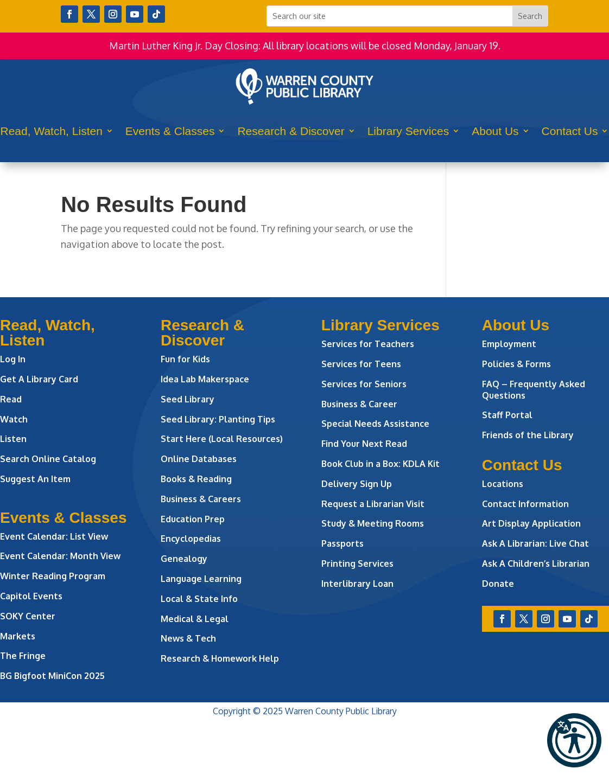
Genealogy (184, 558)
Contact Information (525, 503)
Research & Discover (290, 131)
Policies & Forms (516, 363)
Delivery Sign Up (356, 483)
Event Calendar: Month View (60, 555)
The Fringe (23, 655)
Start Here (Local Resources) (222, 438)
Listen (13, 438)
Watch (14, 419)
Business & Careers (201, 499)
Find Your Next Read (364, 443)
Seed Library (187, 399)
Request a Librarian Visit (372, 503)
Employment (509, 343)
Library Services (408, 131)
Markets (17, 636)
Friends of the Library (528, 435)
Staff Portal (507, 414)
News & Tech (188, 638)
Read (11, 399)
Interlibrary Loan (357, 583)
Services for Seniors (364, 384)
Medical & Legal (195, 618)
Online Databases (199, 458)
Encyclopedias (191, 538)
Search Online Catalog (48, 458)
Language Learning (201, 578)
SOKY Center (27, 616)
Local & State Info (199, 598)
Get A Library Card (39, 379)
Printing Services (357, 563)
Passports (342, 543)
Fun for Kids (185, 359)
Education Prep (193, 519)
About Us (495, 131)
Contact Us (570, 131)
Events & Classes (170, 131)
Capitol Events (31, 596)
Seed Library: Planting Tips (218, 419)
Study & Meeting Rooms (372, 523)
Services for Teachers (367, 343)
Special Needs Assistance (375, 423)
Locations (502, 483)
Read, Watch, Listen (52, 131)
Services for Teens (361, 363)
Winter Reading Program (53, 576)
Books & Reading (196, 478)
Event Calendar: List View (54, 536)
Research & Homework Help (220, 658)
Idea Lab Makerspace (205, 379)
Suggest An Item (35, 478)
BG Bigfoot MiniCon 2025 (52, 675)
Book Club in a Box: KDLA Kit (380, 463)
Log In (13, 359)
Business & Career (359, 404)
